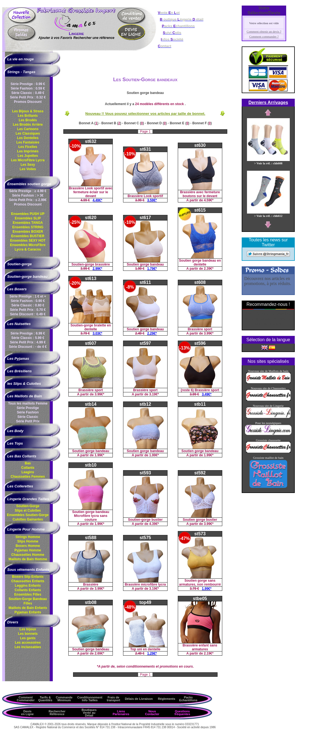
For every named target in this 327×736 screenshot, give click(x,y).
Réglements (166, 698)
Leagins (27, 472)
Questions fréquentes (182, 713)
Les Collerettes (20, 486)
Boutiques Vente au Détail (89, 712)
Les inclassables (27, 647)
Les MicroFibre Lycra (27, 160)
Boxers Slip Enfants (27, 577)
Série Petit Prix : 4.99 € (28, 342)
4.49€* (97, 200)
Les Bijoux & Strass (28, 111)
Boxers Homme (28, 546)
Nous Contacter (152, 713)
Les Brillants (28, 116)
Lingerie (76, 33)
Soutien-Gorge (27, 506)
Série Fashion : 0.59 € (28, 88)
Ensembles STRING (27, 227)
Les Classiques (28, 133)
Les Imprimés (27, 151)
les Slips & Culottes (24, 383)
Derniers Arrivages (268, 102)
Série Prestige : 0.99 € (28, 84)
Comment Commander (25, 699)
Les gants (28, 638)
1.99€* (99, 455)
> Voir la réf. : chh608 (268, 161)
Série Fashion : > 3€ (27, 195)
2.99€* (97, 269)
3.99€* (209, 333)
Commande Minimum (64, 699)
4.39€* (154, 524)
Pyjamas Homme (27, 550)
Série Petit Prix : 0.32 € (28, 97)
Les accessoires (28, 643)
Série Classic (28, 417)
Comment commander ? (264, 36)
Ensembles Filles (27, 594)
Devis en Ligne (27, 713)
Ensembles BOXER (28, 232)
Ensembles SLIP (28, 218)
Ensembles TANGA (28, 223)
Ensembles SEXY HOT (27, 240)
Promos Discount (27, 102)
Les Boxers (17, 289)
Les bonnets (28, 634)
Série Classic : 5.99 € (27, 338)
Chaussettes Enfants (27, 581)
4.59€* (209, 200)
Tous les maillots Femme (28, 403)
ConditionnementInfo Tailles (89, 699)
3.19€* (154, 394)
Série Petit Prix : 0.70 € (28, 310)
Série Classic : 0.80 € (27, 305)
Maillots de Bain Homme (28, 559)
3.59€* (152, 200)
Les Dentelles (27, 138)
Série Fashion (28, 412)
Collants (27, 468)
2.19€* (209, 653)
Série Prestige (28, 408)
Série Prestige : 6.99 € (28, 333)
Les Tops (15, 443)
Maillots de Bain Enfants (28, 608)
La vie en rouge (20, 59)
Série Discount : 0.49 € (28, 314)
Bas (28, 463)
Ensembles (28, 515)
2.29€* (152, 333)
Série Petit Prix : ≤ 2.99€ (27, 200)
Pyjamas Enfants (27, 612)
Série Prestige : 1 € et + (27, 296)
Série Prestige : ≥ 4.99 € (27, 191)
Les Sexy (28, 165)
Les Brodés (28, 120)
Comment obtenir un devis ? (264, 31)
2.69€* (99, 653)
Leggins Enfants (28, 586)
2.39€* (209, 269)
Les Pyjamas (18, 358)
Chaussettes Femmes (28, 477)
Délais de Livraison (139, 698)
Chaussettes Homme (27, 555)
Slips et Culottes (28, 510)
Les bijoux (27, 629)
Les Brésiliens (19, 371)
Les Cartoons (28, 129)
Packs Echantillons (188, 699)
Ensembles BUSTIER (27, 236)
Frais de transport (113, 699)
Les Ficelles (27, 147)
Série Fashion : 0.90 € (28, 301)
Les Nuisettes (19, 324)
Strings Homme (28, 537)
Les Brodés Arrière (28, 125)
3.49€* (207, 394)
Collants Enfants (28, 590)
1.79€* (152, 269)
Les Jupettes (28, 156)
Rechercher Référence (57, 713)
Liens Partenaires (121, 713)
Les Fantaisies (27, 142)
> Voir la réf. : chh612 (268, 214)
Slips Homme (27, 541)
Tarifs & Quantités (45, 699)
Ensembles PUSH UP (27, 214)
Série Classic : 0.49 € (27, 93)
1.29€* (152, 653)
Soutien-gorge (19, 264)
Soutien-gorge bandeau (27, 276)
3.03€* (97, 333)
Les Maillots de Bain (24, 396)
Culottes (28, 519)
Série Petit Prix (28, 421)
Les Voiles (28, 169)
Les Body (15, 431)
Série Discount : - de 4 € (28, 347)
